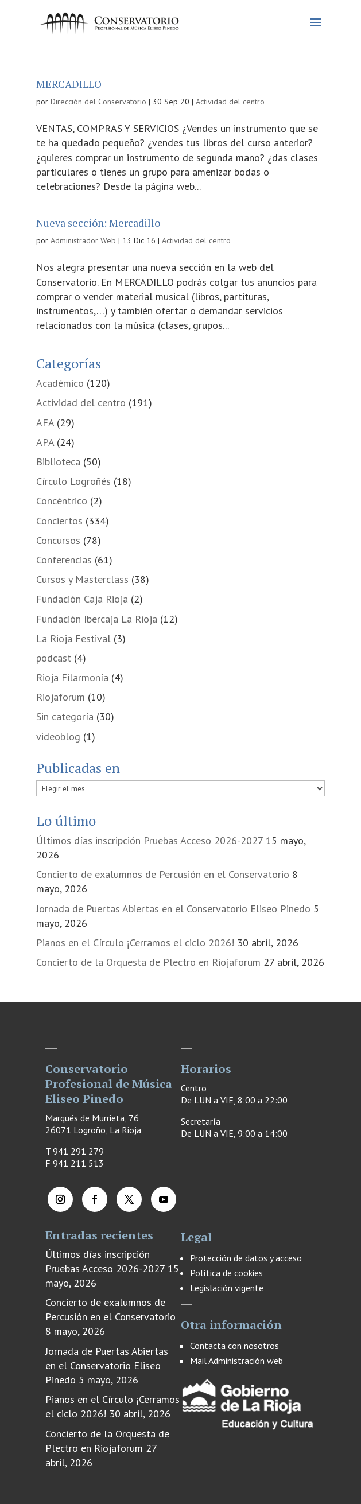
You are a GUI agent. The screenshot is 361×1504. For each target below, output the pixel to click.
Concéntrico (61, 500)
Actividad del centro (230, 101)
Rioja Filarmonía (72, 677)
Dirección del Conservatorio (98, 101)
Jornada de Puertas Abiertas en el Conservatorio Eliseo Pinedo (173, 908)
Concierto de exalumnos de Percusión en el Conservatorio (162, 874)
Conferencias (64, 559)
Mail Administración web (236, 1360)
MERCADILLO (69, 84)
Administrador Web (83, 240)
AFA (45, 422)
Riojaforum (60, 697)
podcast (53, 657)
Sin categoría (65, 716)
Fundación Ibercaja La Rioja (96, 618)
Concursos (58, 540)
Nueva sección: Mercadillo (98, 223)
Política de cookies (226, 1272)
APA (45, 442)
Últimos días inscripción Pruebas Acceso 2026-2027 (149, 840)
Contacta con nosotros (234, 1345)
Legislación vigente (226, 1287)
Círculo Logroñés (73, 481)
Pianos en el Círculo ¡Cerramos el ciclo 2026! (135, 942)
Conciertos (59, 520)
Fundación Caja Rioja (82, 598)
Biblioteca (58, 461)
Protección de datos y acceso (246, 1258)
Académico (60, 383)
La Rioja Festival (73, 638)
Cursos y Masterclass (82, 579)
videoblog (58, 736)
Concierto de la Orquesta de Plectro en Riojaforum (148, 962)
